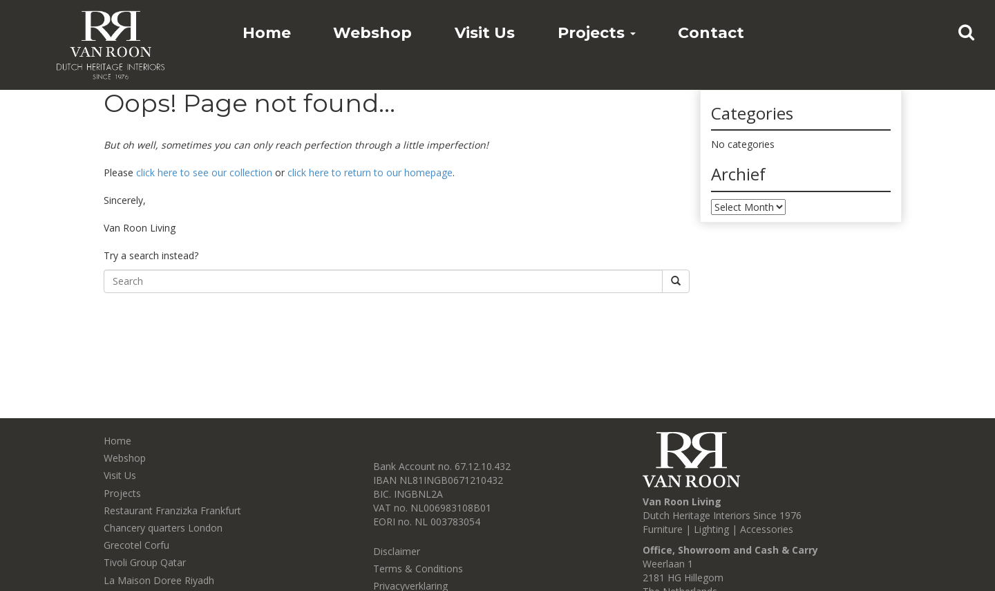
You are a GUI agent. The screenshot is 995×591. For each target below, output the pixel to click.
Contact (711, 33)
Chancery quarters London (163, 527)
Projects (597, 33)
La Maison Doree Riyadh (159, 580)
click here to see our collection (204, 172)
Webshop (372, 33)
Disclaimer (396, 551)
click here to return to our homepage (370, 172)
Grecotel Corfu (136, 545)
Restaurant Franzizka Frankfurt (172, 510)
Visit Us (485, 33)
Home (267, 33)
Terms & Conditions (418, 568)
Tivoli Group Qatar (145, 562)
